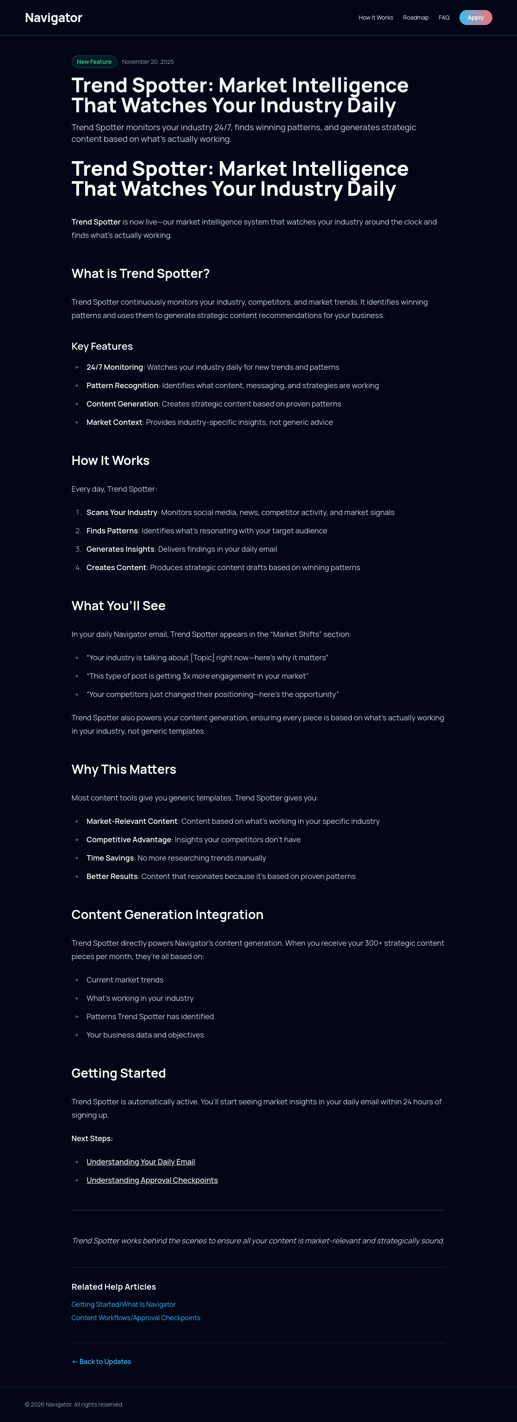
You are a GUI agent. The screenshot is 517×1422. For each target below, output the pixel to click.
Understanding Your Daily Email (140, 1162)
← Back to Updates (101, 1361)
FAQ (444, 17)
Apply (476, 17)
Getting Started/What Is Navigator (124, 1304)
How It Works (376, 17)
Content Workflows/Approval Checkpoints (136, 1317)
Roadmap (416, 17)
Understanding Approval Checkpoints (152, 1180)
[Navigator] (54, 17)
